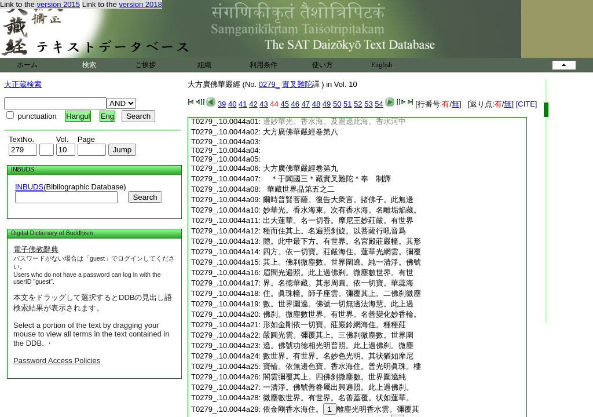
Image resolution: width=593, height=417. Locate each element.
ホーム (27, 65)
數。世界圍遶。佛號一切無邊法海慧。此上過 (338, 303)
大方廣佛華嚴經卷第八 (300, 131)
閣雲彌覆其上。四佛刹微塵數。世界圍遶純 (334, 376)
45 (284, 104)
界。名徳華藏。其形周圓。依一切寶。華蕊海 (338, 283)
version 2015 (58, 4)
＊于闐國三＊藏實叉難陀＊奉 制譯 (330, 178)
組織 (204, 65)
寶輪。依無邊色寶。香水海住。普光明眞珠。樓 (342, 366)
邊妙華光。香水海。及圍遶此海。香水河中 (334, 121)
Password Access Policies (56, 360)
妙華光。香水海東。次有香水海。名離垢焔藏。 (342, 210)
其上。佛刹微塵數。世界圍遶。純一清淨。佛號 (342, 262)
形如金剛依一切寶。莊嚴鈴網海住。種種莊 (334, 324)
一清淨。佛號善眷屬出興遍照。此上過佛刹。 (338, 387)
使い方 (322, 65)
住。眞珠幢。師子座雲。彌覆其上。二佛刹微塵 (342, 293)
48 (316, 104)
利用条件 (263, 65)
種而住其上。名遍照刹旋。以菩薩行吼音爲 (334, 230)
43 (263, 104)
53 (368, 104)
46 (295, 104)
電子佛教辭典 (35, 249)
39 (222, 104)
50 (337, 104)
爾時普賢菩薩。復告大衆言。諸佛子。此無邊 (338, 199)
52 (358, 104)
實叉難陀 (297, 84)
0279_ (269, 84)
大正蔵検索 (23, 84)
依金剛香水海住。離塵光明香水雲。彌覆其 (341, 409)
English (382, 65)
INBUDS (29, 186)
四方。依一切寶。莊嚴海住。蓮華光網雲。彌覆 (342, 251)
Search (145, 197)
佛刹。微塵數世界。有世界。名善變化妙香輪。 (342, 314)
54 (379, 104)
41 (243, 104)
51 (347, 104)
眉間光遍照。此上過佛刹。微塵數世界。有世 (338, 272)
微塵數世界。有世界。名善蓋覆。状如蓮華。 (338, 397)
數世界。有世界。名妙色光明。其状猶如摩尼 (338, 356)
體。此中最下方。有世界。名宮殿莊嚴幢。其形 (342, 241)
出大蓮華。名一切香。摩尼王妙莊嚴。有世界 (338, 220)
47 (306, 104)
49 (327, 104)
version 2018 (140, 4)
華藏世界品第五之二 (299, 189)
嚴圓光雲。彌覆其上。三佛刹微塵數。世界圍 (338, 335)
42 (253, 104)
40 (232, 104)
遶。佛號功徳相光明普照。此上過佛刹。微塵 (338, 345)
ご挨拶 (145, 65)
